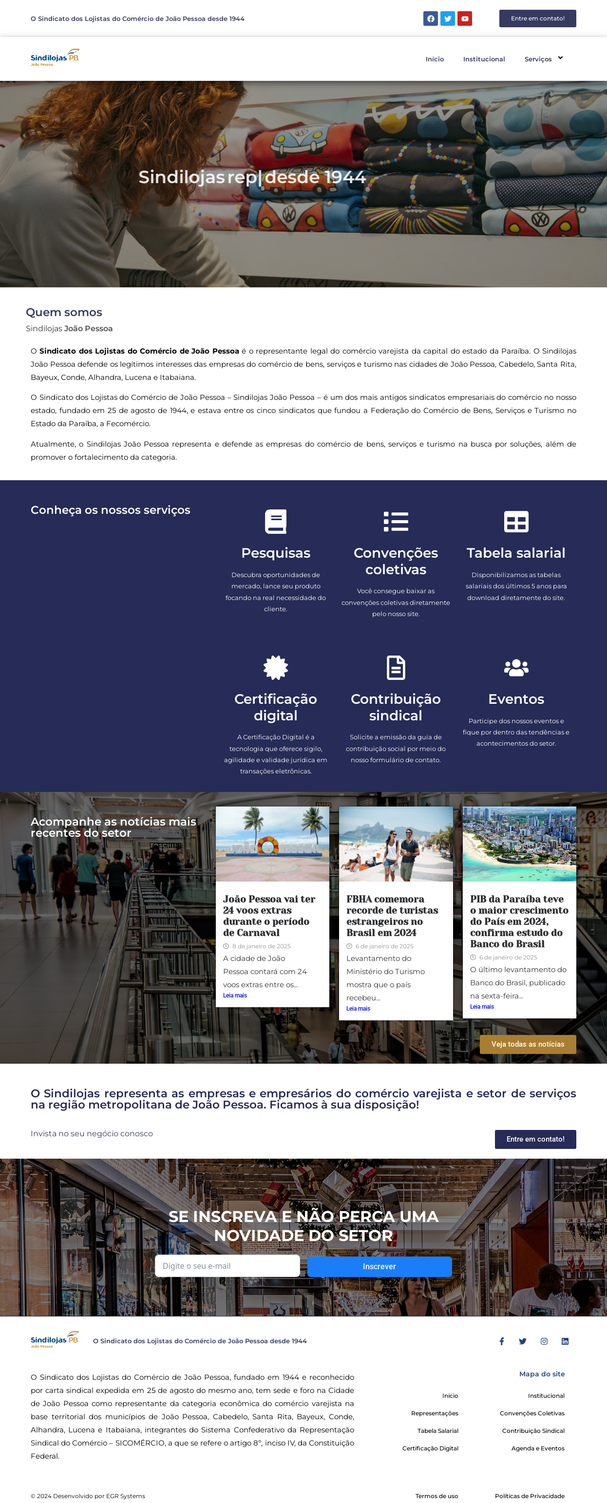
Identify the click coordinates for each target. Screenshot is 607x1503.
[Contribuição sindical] (396, 668)
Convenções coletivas (396, 561)
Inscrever (379, 1266)
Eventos (516, 699)
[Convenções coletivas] (396, 521)
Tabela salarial (516, 553)
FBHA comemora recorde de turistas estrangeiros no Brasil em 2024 (392, 916)
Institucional (484, 59)
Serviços (546, 59)
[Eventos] (516, 668)
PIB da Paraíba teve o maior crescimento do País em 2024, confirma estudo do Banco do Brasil (519, 922)
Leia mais (235, 995)
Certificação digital (275, 707)
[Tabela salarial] (516, 521)
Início (435, 59)
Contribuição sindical (396, 707)
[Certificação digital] (276, 668)
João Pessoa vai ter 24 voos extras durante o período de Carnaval (269, 916)
